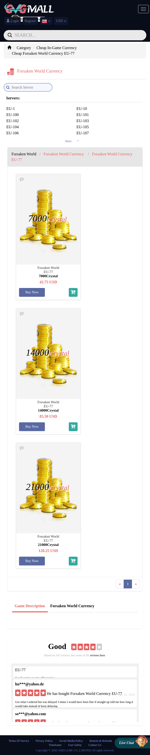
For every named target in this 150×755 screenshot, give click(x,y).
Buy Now (32, 292)
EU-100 (12, 115)
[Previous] (120, 584)
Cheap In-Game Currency (57, 48)
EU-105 (83, 127)
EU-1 (10, 108)
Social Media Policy (71, 741)
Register (30, 21)
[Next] (136, 584)
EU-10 (82, 108)
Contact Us (94, 745)
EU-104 (12, 127)
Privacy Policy (44, 741)
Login (12, 21)
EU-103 (83, 121)
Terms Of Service (19, 741)
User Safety (75, 745)
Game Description (30, 606)
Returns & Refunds (101, 741)
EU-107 (83, 133)
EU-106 (12, 133)
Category (24, 48)
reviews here (97, 655)
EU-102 (12, 121)
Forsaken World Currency (72, 606)
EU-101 (83, 115)
